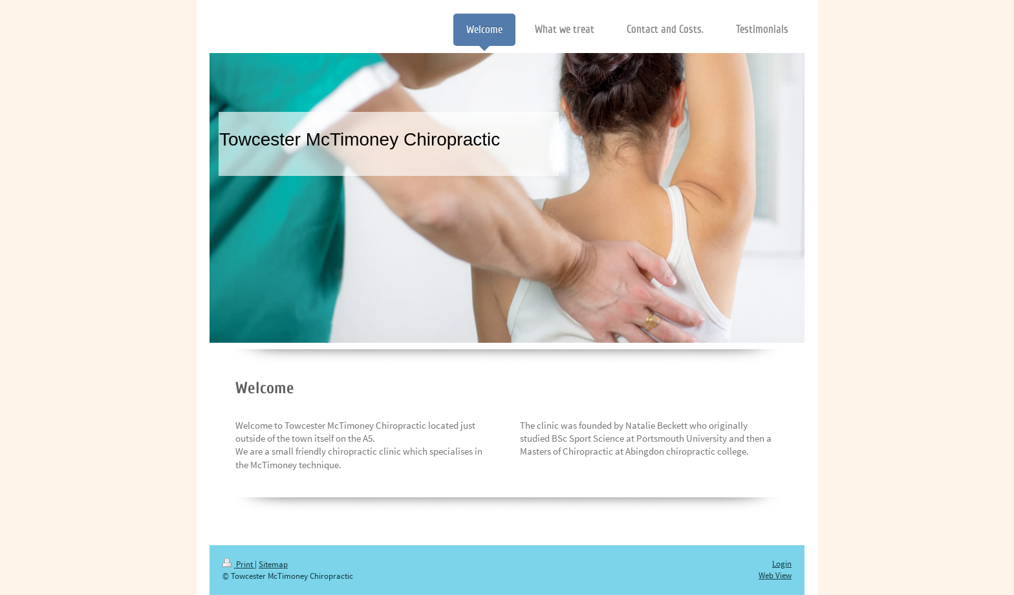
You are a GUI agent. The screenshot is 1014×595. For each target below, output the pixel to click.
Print (238, 564)
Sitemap (273, 564)
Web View (775, 575)
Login (782, 563)
